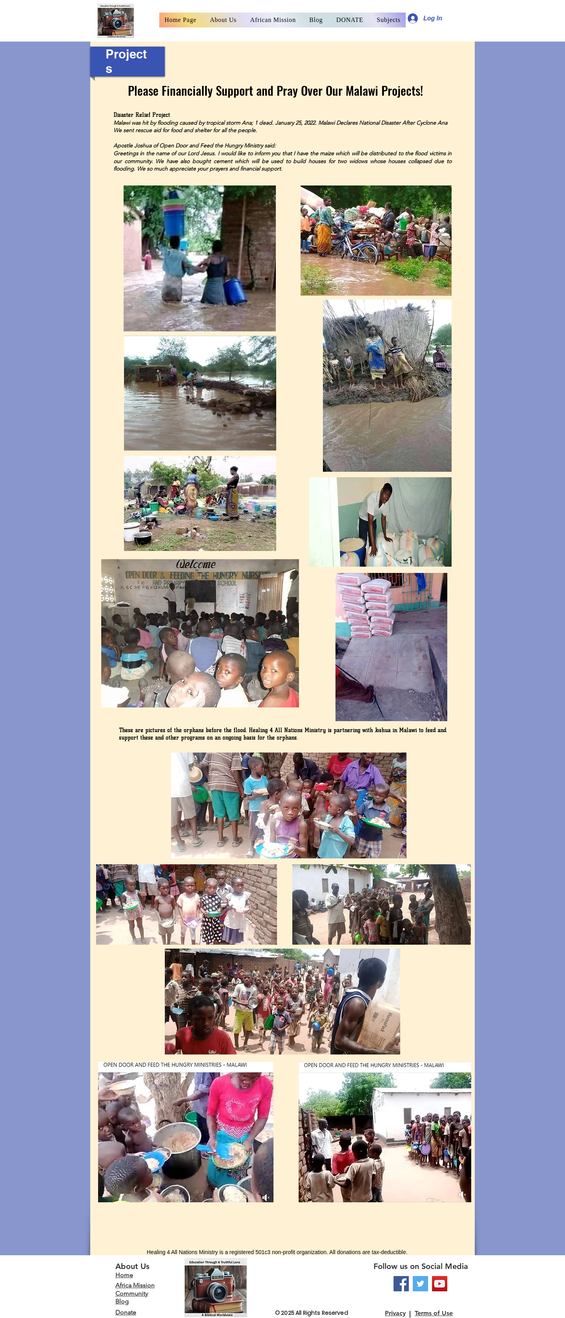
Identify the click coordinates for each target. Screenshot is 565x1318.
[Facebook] (401, 1283)
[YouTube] (439, 1283)
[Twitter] (420, 1283)
